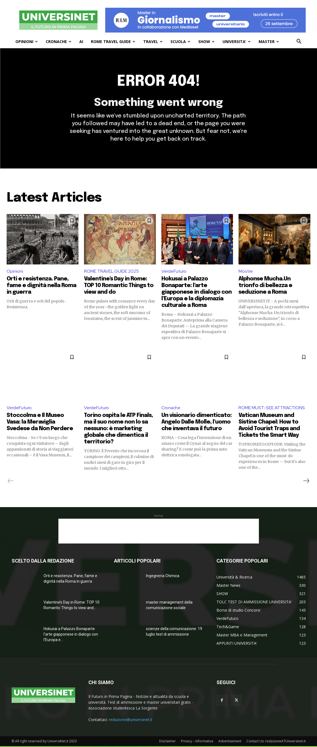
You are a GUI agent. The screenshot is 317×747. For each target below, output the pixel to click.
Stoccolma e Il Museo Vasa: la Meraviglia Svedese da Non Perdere (40, 422)
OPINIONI (26, 41)
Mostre (246, 272)
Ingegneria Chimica (162, 576)
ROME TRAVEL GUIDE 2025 (111, 272)
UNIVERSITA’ (237, 41)
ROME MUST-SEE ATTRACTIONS (272, 408)
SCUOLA (180, 41)
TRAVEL (152, 41)
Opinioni (15, 272)
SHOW (206, 41)
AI (81, 41)
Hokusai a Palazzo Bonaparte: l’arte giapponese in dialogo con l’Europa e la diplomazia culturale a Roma (196, 293)
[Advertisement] (158, 532)
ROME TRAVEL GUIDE (113, 41)
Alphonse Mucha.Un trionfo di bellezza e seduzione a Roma (265, 286)
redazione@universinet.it (130, 720)
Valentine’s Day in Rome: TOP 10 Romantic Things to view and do (118, 286)
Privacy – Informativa (197, 742)
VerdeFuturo (174, 272)
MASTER (269, 41)
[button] (299, 42)
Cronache (171, 408)
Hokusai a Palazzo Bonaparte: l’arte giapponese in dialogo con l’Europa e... (71, 635)
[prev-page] (11, 482)
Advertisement (229, 742)
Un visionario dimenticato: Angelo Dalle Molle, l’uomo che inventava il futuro (196, 422)
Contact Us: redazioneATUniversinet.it (276, 742)
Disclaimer (167, 742)
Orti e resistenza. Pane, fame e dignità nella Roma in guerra (41, 286)
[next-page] (306, 482)
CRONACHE (58, 41)
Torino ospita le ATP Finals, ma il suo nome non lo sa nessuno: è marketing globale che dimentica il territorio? (118, 429)
